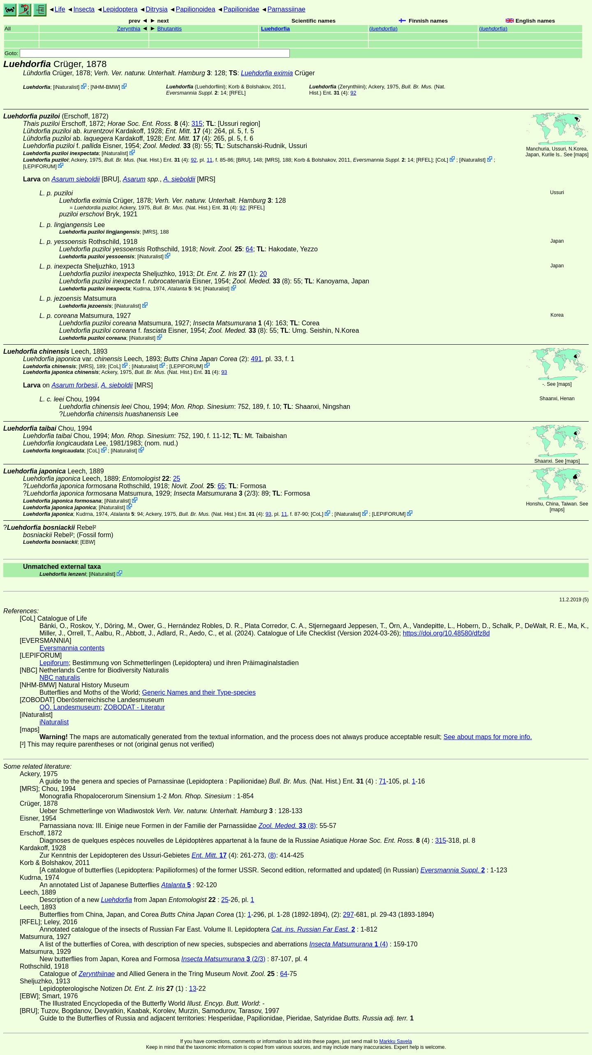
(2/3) (215, 493)
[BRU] (243, 160)
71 (382, 781)
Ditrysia (156, 9)
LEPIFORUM (40, 166)
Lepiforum (54, 662)
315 (197, 123)
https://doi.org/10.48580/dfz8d (446, 633)
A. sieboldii (179, 179)
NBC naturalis (59, 677)
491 (256, 358)
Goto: (147, 53)
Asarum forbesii (74, 385)
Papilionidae (241, 9)
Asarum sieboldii (75, 179)
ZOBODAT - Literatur (134, 707)
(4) (147, 123)
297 (348, 914)
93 (224, 372)
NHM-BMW (105, 87)
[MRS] (272, 160)
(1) (226, 273)
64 (249, 249)
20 (263, 273)
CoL (441, 160)
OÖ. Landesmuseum (69, 707)
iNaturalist (66, 87)
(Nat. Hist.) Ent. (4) (146, 160)
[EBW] (87, 542)
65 (221, 485)
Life (60, 9)
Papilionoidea (195, 9)
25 (176, 478)
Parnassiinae (286, 9)
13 (193, 988)
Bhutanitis (169, 29)
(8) (172, 145)
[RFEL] (237, 93)
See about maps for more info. (488, 736)
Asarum (134, 179)
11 (210, 160)
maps (581, 155)
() (383, 29)
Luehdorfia (275, 29)
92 (353, 93)
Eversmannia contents (71, 648)
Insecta (84, 9)
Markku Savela (395, 1041)
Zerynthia (129, 29)
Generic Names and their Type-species (199, 692)
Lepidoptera (120, 9)
